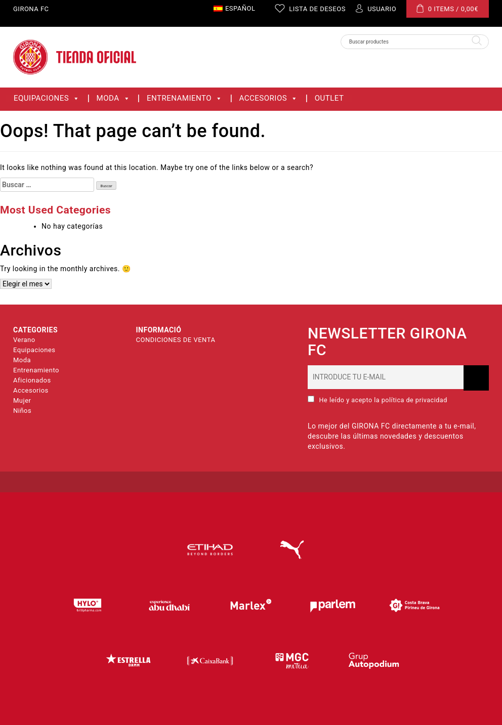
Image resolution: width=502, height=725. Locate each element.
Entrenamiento (185, 98)
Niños (22, 410)
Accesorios (268, 98)
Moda (113, 98)
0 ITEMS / (447, 8)
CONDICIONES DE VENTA (176, 340)
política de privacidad (414, 400)
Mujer (22, 400)
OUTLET (329, 98)
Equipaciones (47, 98)
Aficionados (32, 380)
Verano (24, 340)
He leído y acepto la (377, 400)
